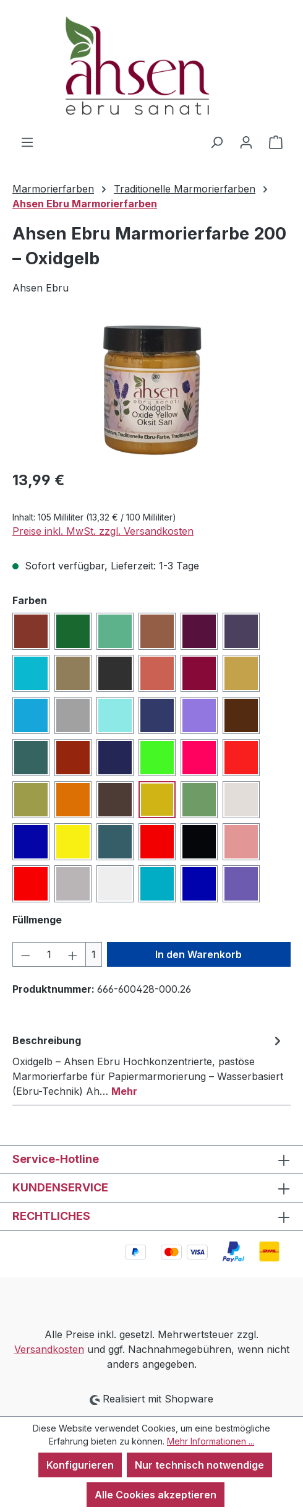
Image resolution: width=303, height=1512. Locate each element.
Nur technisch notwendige (199, 1465)
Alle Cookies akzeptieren (155, 1494)
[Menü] (27, 141)
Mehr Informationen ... (210, 1441)
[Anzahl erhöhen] (73, 954)
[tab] (148, 1065)
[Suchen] (216, 141)
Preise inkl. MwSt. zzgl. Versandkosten (103, 531)
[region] (151, 389)
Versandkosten (49, 1349)
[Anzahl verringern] (25, 954)
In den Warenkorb (198, 954)
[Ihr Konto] (246, 141)
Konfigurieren (80, 1465)
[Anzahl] (49, 954)
